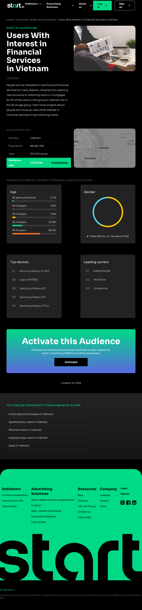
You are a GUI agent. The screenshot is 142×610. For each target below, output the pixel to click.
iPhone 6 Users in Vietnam (25, 429)
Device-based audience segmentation (52, 499)
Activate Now (60, 162)
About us (82, 5)
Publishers (31, 3)
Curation (36, 505)
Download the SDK (12, 500)
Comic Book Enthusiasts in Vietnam (31, 414)
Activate (71, 362)
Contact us (84, 511)
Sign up (121, 5)
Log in (100, 5)
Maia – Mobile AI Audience (46, 511)
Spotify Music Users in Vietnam (28, 422)
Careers (104, 500)
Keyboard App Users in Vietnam (28, 437)
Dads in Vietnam (19, 445)
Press (103, 506)
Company (107, 489)
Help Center (84, 517)
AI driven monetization (15, 495)
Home (10, 19)
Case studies (9, 506)
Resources (86, 489)
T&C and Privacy (87, 506)
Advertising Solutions (53, 5)
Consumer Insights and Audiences (36, 19)
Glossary (83, 500)
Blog (80, 495)
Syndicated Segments (43, 516)
